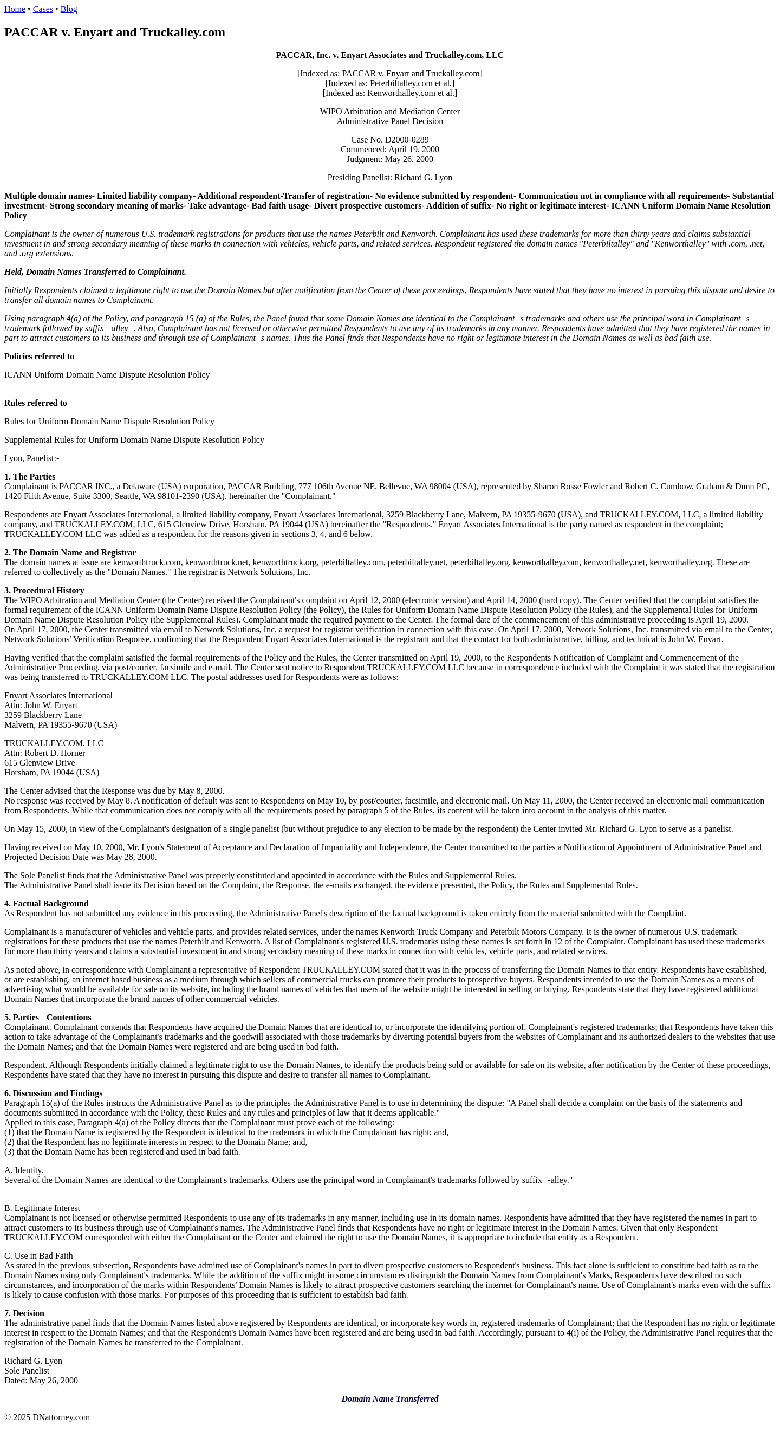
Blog (69, 9)
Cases (43, 9)
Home (14, 9)
